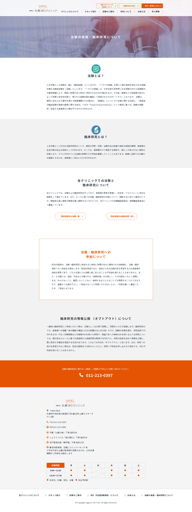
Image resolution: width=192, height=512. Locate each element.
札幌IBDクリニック (43, 8)
